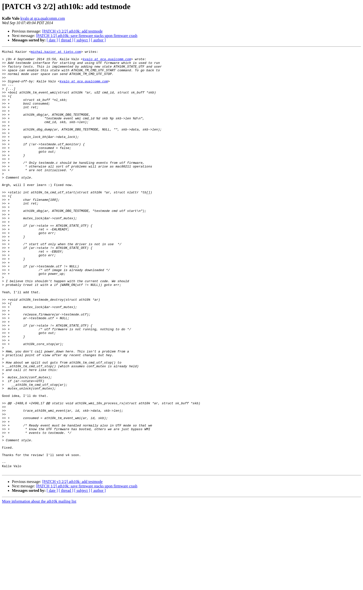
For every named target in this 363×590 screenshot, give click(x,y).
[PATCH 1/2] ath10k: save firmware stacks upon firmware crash (86, 36)
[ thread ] (66, 40)
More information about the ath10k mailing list (39, 586)
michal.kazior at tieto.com (56, 52)
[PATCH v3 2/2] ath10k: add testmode (72, 31)
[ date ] (52, 40)
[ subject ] (82, 40)
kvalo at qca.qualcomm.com (42, 18)
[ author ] (98, 40)
